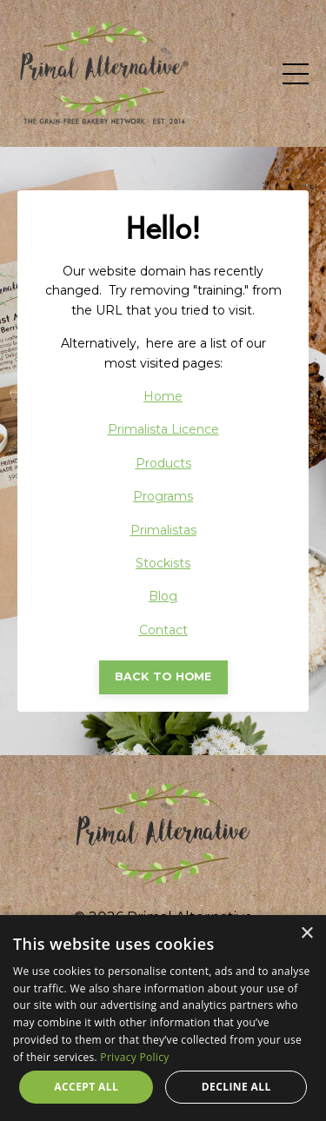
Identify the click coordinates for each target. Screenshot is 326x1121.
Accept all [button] (86, 1086)
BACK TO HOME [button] (163, 676)
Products (163, 463)
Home (163, 396)
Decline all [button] (236, 1086)
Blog (163, 596)
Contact (163, 630)
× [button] (306, 933)
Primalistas (163, 530)
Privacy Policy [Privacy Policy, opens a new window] (134, 1057)
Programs (163, 496)
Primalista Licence (163, 429)
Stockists (163, 563)
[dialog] (163, 1018)
